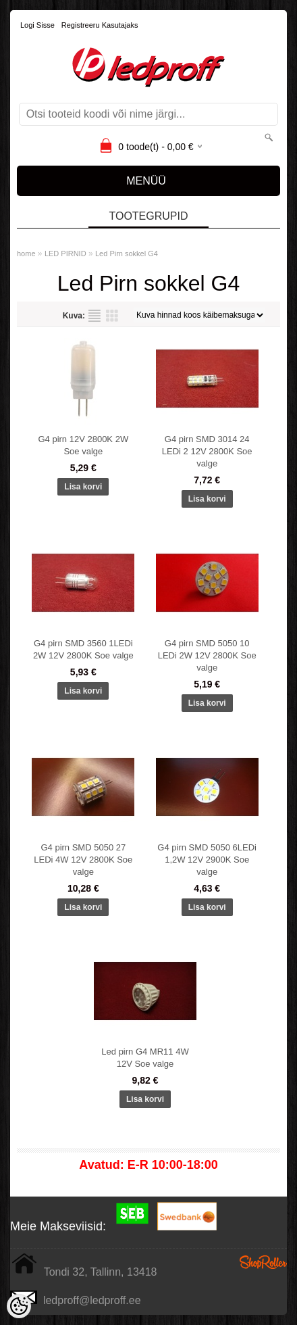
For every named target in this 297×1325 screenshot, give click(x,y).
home (26, 253)
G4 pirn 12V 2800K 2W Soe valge (83, 445)
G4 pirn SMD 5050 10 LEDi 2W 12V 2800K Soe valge (207, 655)
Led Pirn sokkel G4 (126, 253)
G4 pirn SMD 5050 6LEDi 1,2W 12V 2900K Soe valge (206, 859)
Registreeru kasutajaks (99, 25)
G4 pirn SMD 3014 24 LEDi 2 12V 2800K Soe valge (207, 451)
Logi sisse (37, 25)
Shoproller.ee (263, 1262)
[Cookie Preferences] (19, 1306)
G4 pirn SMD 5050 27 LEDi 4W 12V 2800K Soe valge (83, 859)
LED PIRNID (65, 253)
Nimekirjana (94, 316)
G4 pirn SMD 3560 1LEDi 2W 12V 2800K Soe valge (83, 649)
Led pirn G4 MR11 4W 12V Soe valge (144, 1057)
